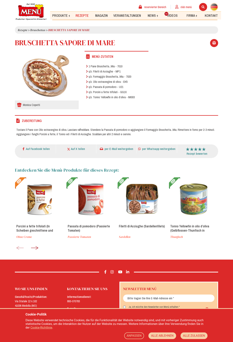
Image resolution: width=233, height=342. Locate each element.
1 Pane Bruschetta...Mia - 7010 (104, 66)
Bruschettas (37, 30)
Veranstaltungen (127, 15)
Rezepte (82, 15)
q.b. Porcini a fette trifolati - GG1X (106, 92)
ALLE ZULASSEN (194, 335)
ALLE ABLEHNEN (162, 335)
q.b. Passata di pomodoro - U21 (104, 87)
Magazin (101, 15)
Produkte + (61, 15)
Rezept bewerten (197, 154)
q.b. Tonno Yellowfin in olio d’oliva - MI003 (110, 97)
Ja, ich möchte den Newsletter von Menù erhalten (153, 307)
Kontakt (211, 15)
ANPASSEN (134, 335)
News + (153, 15)
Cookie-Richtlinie (41, 327)
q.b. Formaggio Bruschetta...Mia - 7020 (108, 77)
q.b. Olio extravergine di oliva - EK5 (107, 82)
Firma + (192, 15)
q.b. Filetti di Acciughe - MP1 (103, 71)
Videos (171, 14)
